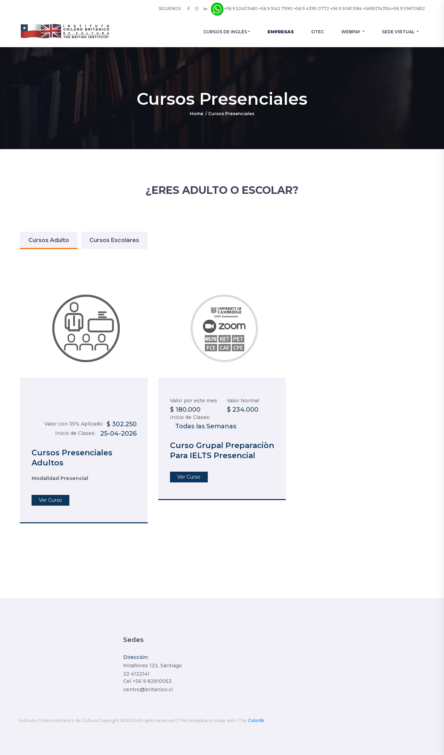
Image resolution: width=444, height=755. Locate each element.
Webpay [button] (351, 31)
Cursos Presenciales (231, 113)
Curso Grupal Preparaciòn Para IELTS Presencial (222, 450)
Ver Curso (50, 500)
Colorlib (256, 720)
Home (196, 113)
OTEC (317, 31)
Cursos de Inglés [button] (225, 31)
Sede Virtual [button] (399, 31)
